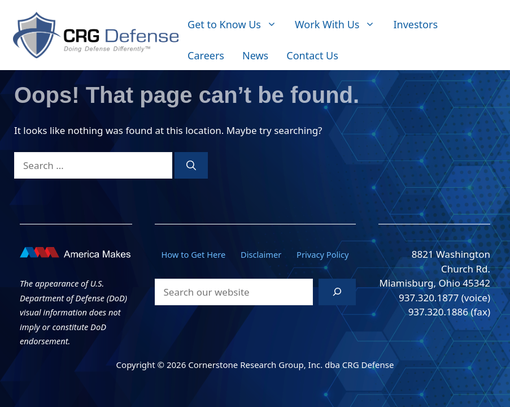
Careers (206, 55)
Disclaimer (261, 254)
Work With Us (339, 24)
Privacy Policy (323, 254)
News (255, 55)
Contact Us (312, 55)
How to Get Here (193, 254)
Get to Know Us (237, 24)
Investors (415, 24)
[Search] (191, 165)
